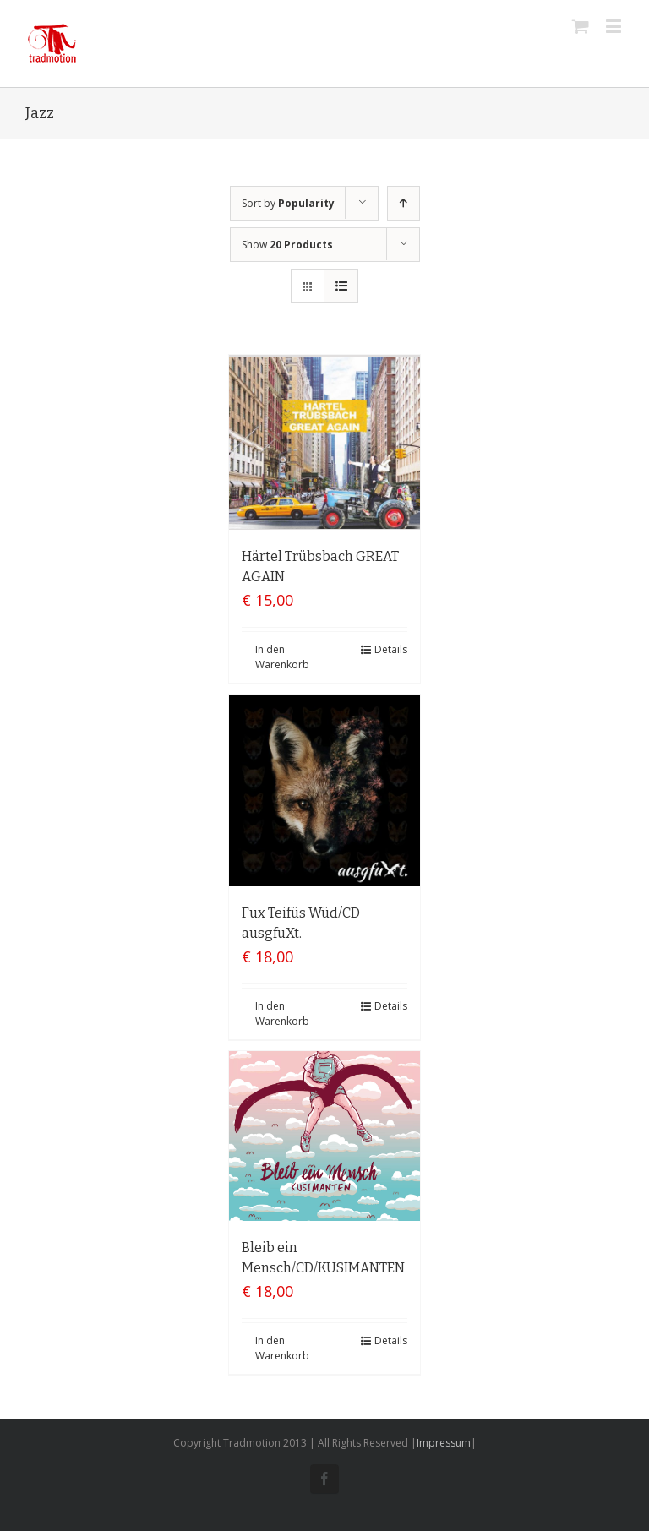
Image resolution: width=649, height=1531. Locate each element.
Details (390, 649)
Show (287, 244)
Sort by (288, 203)
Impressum (444, 1443)
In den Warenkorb (282, 657)
